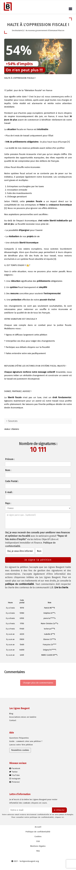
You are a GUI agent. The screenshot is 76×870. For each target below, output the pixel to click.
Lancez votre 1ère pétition (21, 745)
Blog (11, 714)
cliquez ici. (59, 817)
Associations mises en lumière (22, 717)
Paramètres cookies (20, 750)
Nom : (8, 470)
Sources (12, 421)
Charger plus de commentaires (38, 682)
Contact (12, 720)
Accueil (38, 827)
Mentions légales (38, 846)
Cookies (38, 837)
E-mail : (9, 492)
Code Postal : (11, 481)
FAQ (38, 851)
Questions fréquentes (19, 738)
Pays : (8, 503)
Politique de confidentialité (38, 832)
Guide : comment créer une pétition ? (25, 741)
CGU (38, 841)
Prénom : (10, 459)
